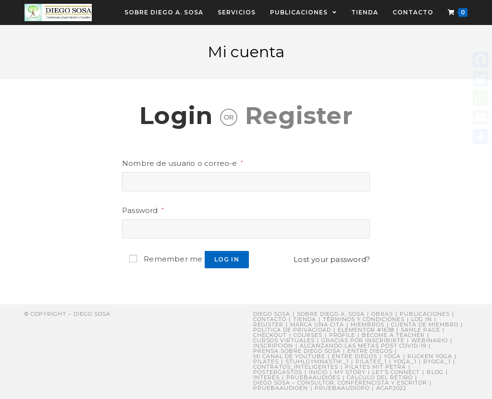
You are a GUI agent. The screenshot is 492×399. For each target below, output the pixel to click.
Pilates (266, 361)
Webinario (429, 340)
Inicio (318, 372)
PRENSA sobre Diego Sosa (297, 351)
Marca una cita (317, 324)
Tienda (304, 319)
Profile (342, 335)
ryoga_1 (437, 361)
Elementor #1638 (366, 329)
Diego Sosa (271, 314)
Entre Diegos (370, 351)
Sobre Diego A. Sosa (331, 314)
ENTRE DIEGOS (354, 356)
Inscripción (273, 345)
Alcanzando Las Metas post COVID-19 (363, 345)
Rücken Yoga (429, 356)
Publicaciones (425, 314)
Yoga (392, 356)
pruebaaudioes (313, 377)
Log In (421, 319)
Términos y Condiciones (364, 319)
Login (175, 115)
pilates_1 (371, 361)
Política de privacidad (292, 329)
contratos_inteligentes (295, 366)
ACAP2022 (391, 388)
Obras (382, 314)
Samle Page (420, 329)
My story (350, 372)
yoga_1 (405, 361)
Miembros (367, 324)
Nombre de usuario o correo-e (182, 163)
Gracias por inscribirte (363, 340)
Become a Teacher (393, 335)
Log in (226, 259)
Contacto (269, 319)
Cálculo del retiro (380, 377)
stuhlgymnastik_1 (317, 361)
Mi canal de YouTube (289, 356)
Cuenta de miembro (424, 324)
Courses (308, 335)
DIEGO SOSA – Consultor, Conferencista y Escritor (340, 382)
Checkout (270, 335)
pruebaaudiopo (342, 388)
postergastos (277, 372)
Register (299, 115)
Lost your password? (332, 259)
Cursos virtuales (284, 340)
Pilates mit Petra (375, 366)
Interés (266, 377)
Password (143, 210)
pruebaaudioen (280, 388)
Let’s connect (396, 372)
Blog (435, 372)
